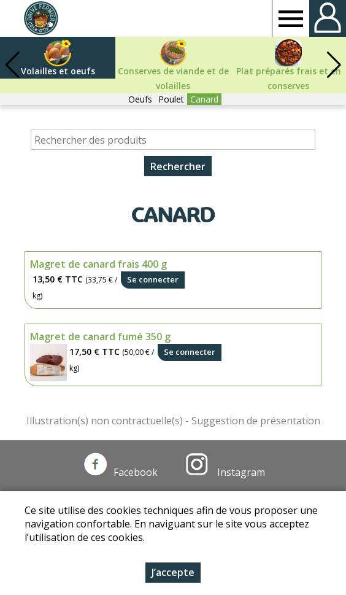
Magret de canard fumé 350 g (100, 336)
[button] (333, 65)
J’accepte (173, 572)
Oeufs (140, 99)
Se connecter (153, 279)
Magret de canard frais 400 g (98, 264)
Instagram (225, 472)
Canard (204, 99)
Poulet (171, 99)
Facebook (121, 472)
